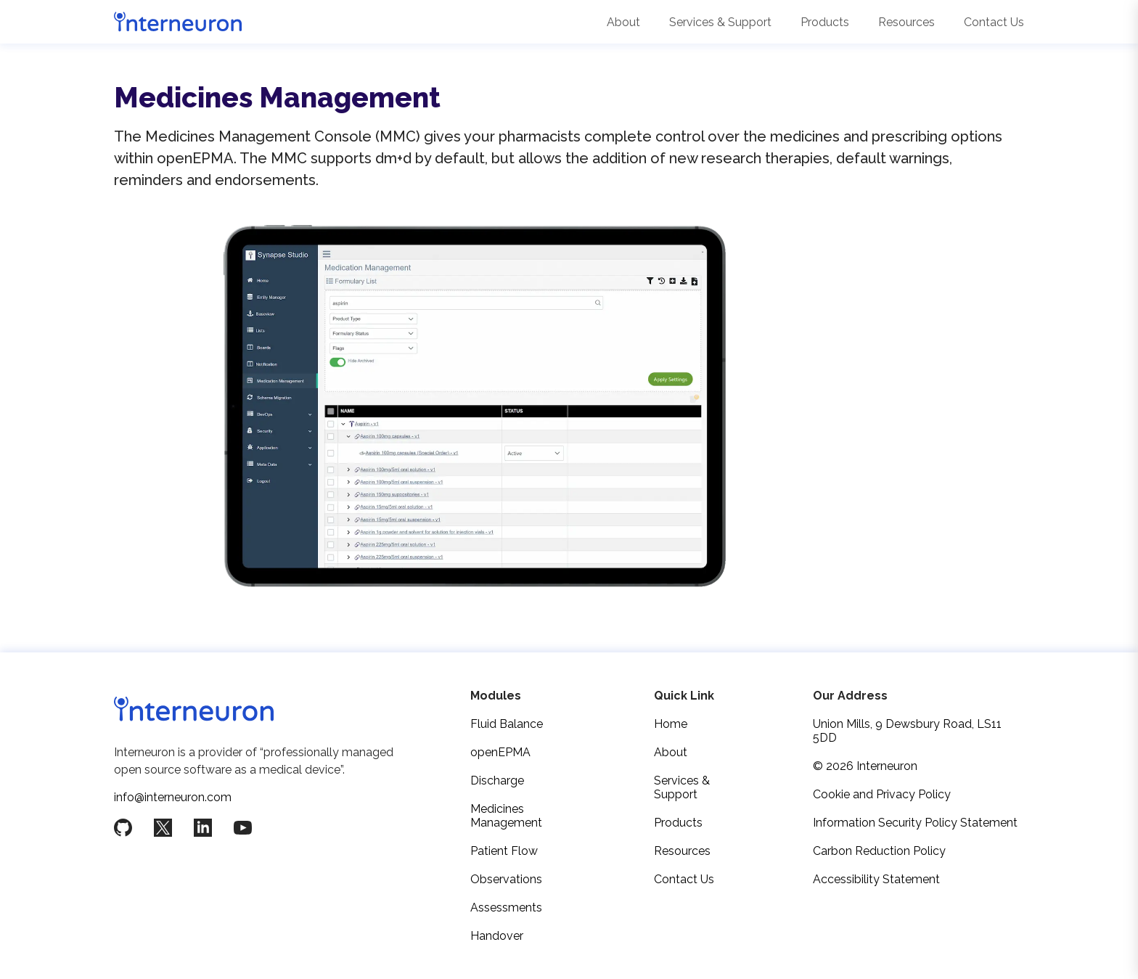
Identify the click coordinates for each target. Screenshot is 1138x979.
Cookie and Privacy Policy (882, 794)
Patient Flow (504, 851)
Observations (506, 879)
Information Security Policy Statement (915, 823)
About (623, 22)
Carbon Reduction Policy (879, 851)
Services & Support (720, 22)
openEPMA (500, 752)
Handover (496, 936)
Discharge (497, 780)
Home (670, 724)
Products (825, 22)
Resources (906, 22)
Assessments (506, 907)
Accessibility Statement (876, 879)
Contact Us (994, 22)
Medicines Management (506, 816)
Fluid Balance (506, 724)
